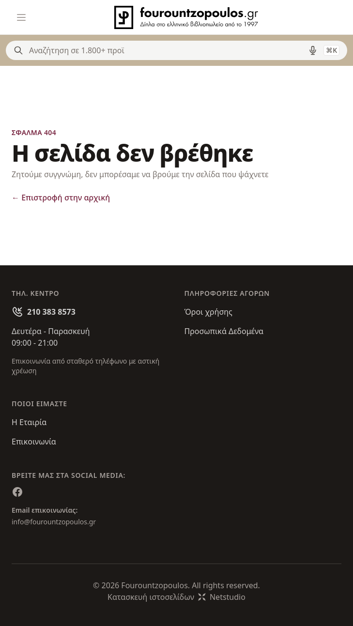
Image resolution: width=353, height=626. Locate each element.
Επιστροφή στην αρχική (61, 197)
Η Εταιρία (29, 422)
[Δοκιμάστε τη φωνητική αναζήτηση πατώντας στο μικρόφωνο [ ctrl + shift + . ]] (313, 50)
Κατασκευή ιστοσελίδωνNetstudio (176, 597)
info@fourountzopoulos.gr (54, 521)
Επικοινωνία (34, 441)
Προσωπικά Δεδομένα (224, 331)
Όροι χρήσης (208, 311)
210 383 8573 (51, 311)
